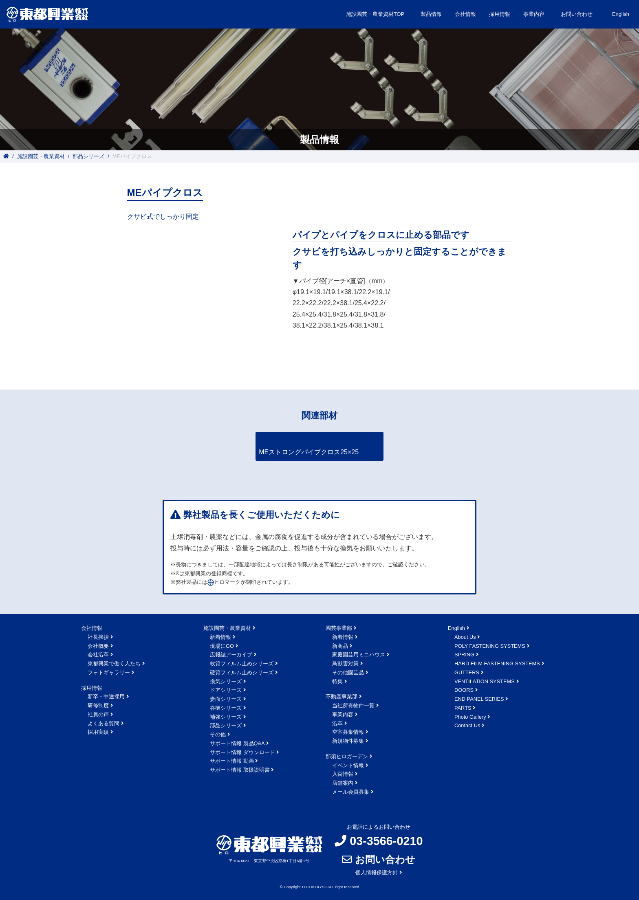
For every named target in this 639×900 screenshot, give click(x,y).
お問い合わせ (577, 14)
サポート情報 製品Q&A (237, 743)
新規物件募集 (348, 741)
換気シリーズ (226, 681)
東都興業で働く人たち (114, 663)
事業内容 (342, 714)
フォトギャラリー (109, 672)
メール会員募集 (350, 792)
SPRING (464, 654)
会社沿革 (98, 654)
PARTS (462, 708)
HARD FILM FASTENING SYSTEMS (497, 663)
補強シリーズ (226, 717)
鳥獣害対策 (345, 663)
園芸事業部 (339, 628)
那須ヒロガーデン (347, 756)
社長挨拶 (98, 637)
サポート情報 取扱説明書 (240, 770)
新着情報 (220, 637)
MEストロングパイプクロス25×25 (309, 452)
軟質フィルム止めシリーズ (241, 663)
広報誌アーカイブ (231, 654)
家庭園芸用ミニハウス (358, 654)
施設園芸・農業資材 (41, 156)
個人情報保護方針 (376, 872)
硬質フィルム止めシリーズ (241, 672)
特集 (337, 681)
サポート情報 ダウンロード (242, 752)
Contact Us (467, 725)
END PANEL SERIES (479, 699)
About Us (465, 637)
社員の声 (98, 714)
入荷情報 (342, 774)
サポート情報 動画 (232, 761)
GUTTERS (466, 672)
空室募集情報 (348, 732)
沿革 (337, 723)
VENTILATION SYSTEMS (484, 681)
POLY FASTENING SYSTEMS (489, 646)
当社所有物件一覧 (353, 705)
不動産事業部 (341, 696)
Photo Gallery (470, 717)
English (620, 14)
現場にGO (222, 646)
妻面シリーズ (226, 699)
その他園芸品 (348, 672)
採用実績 (98, 732)
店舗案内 (342, 783)
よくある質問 (103, 723)
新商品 (340, 646)
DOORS (464, 690)
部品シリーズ (88, 156)
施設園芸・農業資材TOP (375, 14)
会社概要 (98, 646)
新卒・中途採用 (106, 696)
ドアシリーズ (226, 690)
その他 (218, 734)
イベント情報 (348, 765)
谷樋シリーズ (226, 708)
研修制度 (98, 705)
